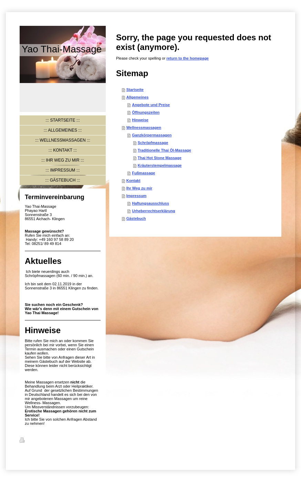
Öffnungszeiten (145, 112)
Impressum (136, 196)
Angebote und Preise (151, 105)
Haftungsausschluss (150, 203)
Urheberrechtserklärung (153, 211)
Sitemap (61, 441)
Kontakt (133, 180)
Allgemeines (137, 97)
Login (276, 440)
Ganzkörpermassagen (152, 135)
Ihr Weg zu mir (139, 188)
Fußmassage (143, 173)
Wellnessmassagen (143, 127)
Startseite (135, 90)
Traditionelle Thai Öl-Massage (164, 150)
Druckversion (36, 441)
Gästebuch (136, 218)
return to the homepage (187, 58)
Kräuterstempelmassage (160, 165)
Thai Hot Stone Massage (159, 158)
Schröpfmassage (153, 143)
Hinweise (140, 120)
